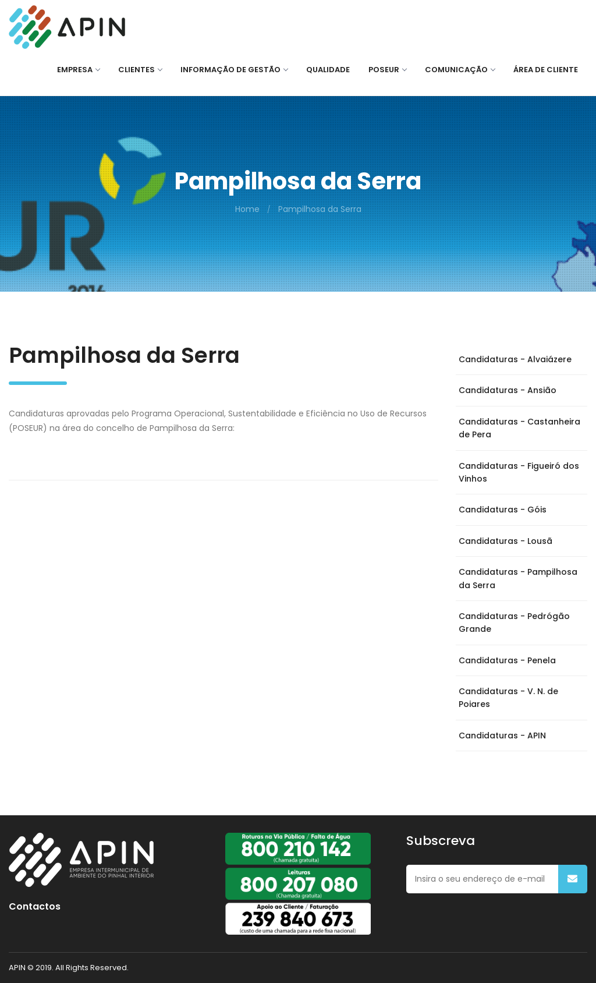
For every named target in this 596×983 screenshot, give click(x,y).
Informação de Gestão (234, 69)
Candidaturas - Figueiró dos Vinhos (519, 472)
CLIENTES (140, 69)
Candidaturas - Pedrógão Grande (514, 622)
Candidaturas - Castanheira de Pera (519, 428)
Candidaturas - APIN (502, 735)
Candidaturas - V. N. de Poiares (508, 697)
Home (247, 209)
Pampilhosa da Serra (319, 209)
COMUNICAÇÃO (460, 69)
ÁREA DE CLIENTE (545, 69)
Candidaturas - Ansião (507, 390)
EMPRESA (78, 69)
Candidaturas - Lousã (505, 541)
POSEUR (387, 69)
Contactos (35, 906)
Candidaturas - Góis (503, 509)
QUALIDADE (328, 69)
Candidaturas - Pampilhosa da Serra (518, 578)
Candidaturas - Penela (507, 660)
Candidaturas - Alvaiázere (515, 359)
